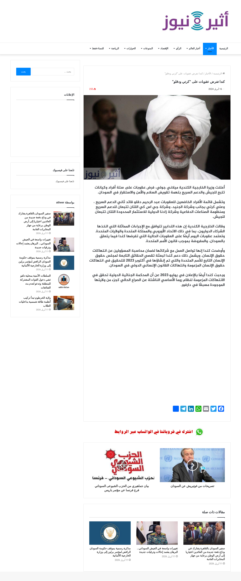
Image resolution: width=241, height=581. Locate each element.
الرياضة (115, 48)
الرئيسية (223, 48)
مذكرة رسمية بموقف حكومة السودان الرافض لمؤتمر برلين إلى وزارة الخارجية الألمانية (110, 552)
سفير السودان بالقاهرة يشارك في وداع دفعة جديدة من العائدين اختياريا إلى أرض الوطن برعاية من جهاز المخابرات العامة (34, 221)
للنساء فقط (98, 48)
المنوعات (148, 48)
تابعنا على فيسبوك (65, 181)
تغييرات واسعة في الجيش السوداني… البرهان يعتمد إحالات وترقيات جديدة (33, 243)
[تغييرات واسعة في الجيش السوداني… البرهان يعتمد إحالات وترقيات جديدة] (157, 533)
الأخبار (211, 48)
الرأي (178, 48)
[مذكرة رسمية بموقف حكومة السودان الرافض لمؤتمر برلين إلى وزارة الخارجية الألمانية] (110, 533)
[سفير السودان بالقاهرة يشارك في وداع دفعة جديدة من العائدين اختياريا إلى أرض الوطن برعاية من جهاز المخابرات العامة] (204, 533)
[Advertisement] (157, 318)
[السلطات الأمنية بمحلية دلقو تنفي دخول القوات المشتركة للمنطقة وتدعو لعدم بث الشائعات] (63, 281)
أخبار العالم (194, 48)
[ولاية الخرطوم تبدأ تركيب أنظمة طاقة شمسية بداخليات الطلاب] (63, 303)
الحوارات (131, 48)
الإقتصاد (164, 48)
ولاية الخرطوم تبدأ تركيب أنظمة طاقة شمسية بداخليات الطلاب (35, 301)
